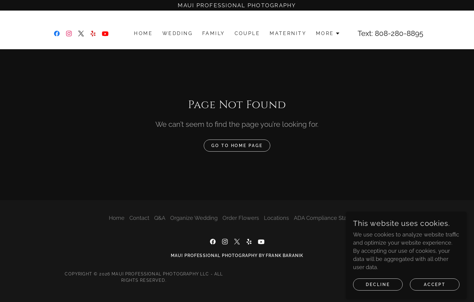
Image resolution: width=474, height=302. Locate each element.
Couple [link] (247, 33)
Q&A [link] (159, 218)
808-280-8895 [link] (399, 33)
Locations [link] (276, 218)
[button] (328, 33)
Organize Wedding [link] (194, 218)
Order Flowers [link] (240, 218)
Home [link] (143, 33)
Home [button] (117, 218)
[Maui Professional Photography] (237, 5)
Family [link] (213, 33)
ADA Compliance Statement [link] (329, 218)
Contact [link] (139, 218)
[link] (57, 33)
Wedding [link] (177, 33)
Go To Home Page (237, 145)
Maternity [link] (288, 33)
